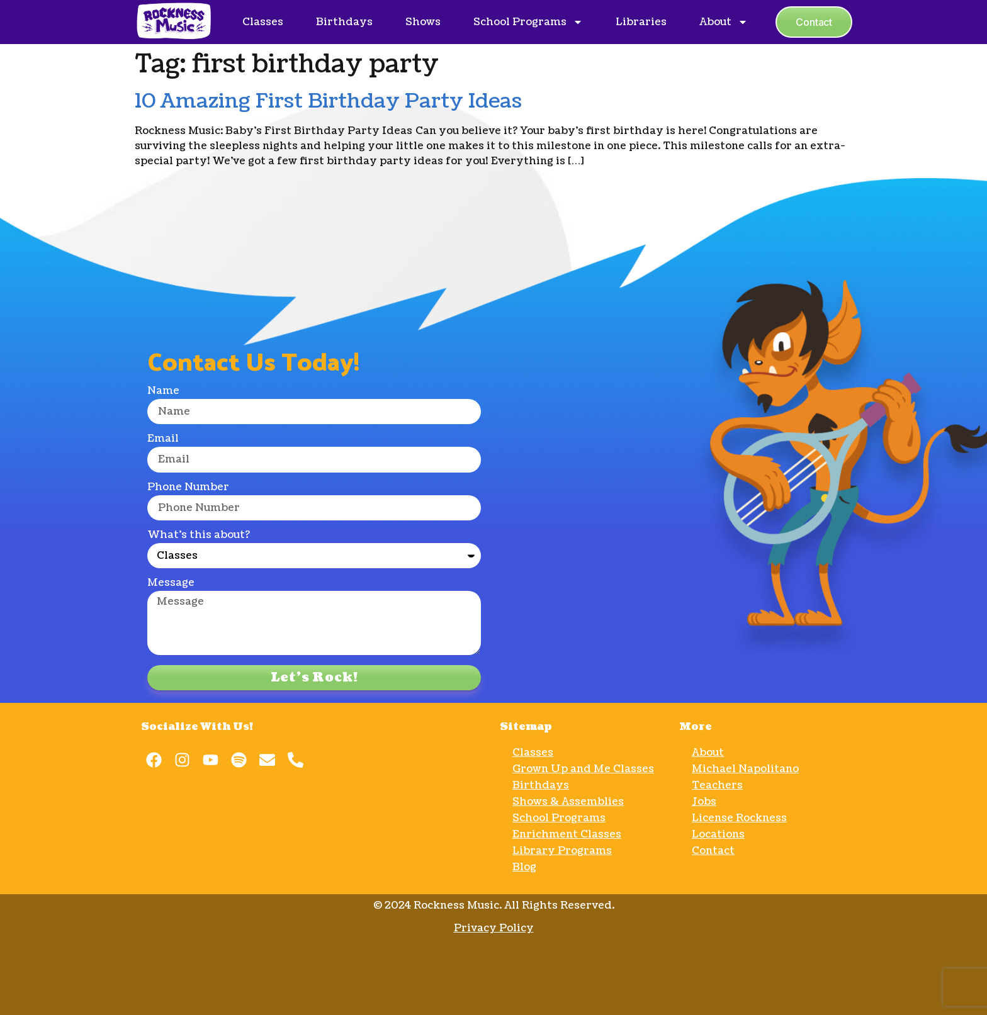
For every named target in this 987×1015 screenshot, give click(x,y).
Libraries (641, 22)
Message (171, 584)
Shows (423, 22)
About (723, 22)
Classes (262, 22)
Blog (524, 867)
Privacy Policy (494, 928)
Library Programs (562, 851)
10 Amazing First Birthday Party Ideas (328, 101)
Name (163, 392)
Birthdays (344, 22)
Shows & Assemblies (568, 802)
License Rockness (739, 818)
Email (163, 440)
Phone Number (188, 488)
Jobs (704, 802)
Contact (713, 851)
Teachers (717, 785)
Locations (718, 834)
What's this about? (198, 536)
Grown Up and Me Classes (583, 769)
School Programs (528, 22)
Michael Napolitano (745, 769)
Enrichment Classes (566, 834)
